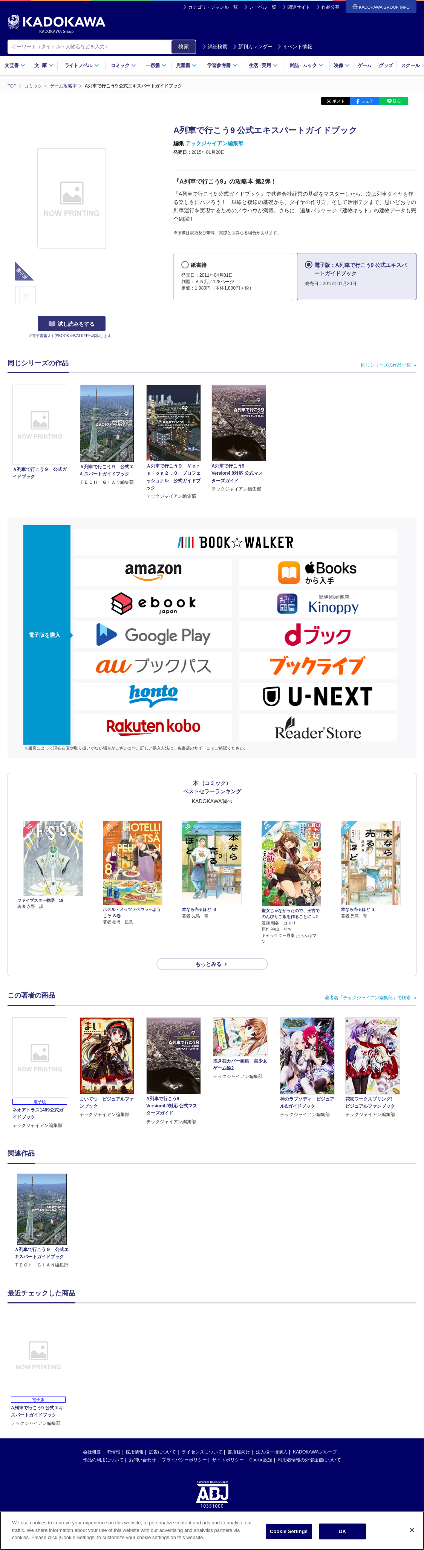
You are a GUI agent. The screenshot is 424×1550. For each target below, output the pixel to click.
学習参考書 (222, 65)
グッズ (386, 65)
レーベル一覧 (262, 7)
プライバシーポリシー (184, 1446)
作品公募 (330, 7)
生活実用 (263, 65)
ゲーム (365, 65)
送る (397, 101)
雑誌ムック (306, 65)
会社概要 (92, 1438)
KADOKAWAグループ (315, 1438)
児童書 (186, 65)
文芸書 (15, 65)
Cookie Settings (289, 1531)
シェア (367, 101)
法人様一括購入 (272, 1438)
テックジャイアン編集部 (214, 143)
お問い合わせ (142, 1446)
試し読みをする (72, 324)
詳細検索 (214, 46)
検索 (183, 46)
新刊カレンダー (252, 46)
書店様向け (239, 1438)
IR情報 (113, 1438)
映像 (342, 65)
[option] (42, 1208)
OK (342, 1531)
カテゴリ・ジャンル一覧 (213, 7)
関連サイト (299, 7)
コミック (123, 65)
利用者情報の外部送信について (309, 1446)
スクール (410, 65)
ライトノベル (81, 65)
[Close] (412, 1530)
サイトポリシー (228, 1446)
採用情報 (135, 1438)
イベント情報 (294, 46)
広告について (162, 1438)
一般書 (156, 65)
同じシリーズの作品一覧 (386, 365)
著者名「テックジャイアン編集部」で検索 (368, 984)
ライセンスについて (202, 1438)
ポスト (338, 101)
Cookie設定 (261, 1446)
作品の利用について (103, 1446)
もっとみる (208, 951)
